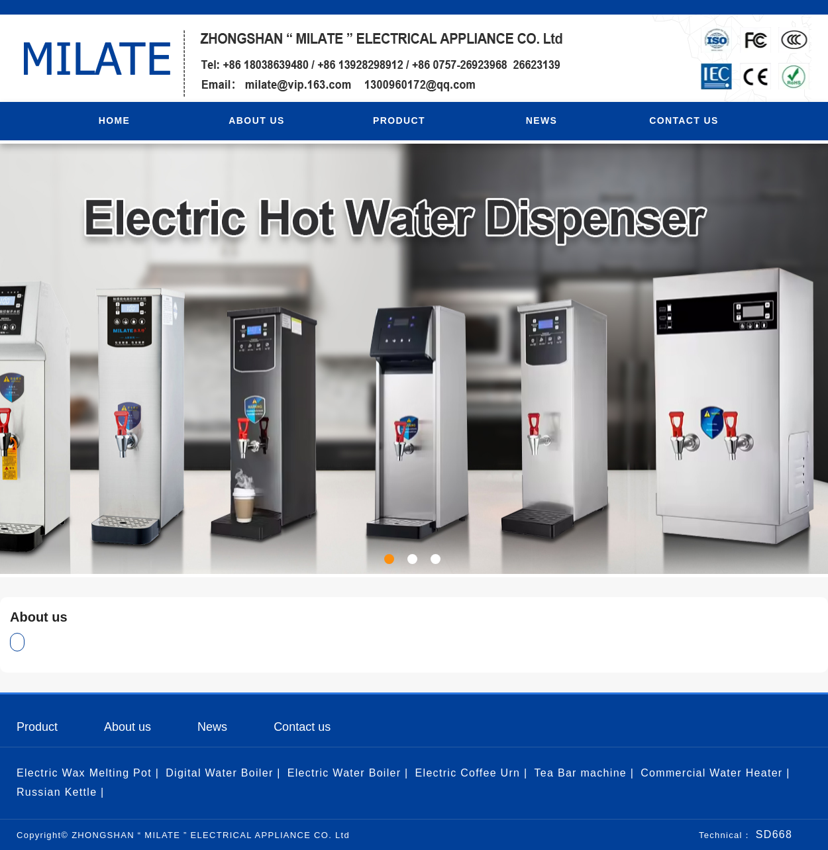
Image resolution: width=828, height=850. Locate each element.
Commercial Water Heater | (715, 773)
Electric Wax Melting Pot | (88, 773)
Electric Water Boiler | (348, 773)
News (212, 726)
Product (37, 726)
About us (127, 726)
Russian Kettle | (61, 792)
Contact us (302, 726)
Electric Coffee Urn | (471, 773)
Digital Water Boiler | (223, 773)
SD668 (772, 834)
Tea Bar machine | (584, 773)
